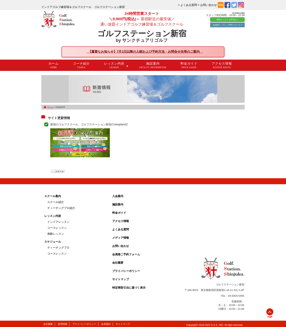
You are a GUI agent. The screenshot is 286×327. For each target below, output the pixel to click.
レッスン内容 (114, 65)
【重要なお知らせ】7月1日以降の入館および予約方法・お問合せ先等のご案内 (144, 51)
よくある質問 (120, 229)
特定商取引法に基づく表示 (129, 287)
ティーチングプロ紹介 (61, 208)
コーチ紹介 (81, 65)
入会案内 (117, 196)
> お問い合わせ (207, 5)
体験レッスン (55, 233)
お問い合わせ (120, 246)
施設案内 (152, 65)
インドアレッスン (58, 221)
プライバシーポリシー (126, 271)
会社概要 (117, 262)
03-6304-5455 (238, 13)
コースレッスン (57, 227)
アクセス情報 (222, 65)
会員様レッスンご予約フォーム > (227, 25)
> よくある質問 (187, 5)
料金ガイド (189, 65)
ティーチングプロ (58, 247)
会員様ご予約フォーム (126, 254)
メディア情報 (120, 237)
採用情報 (62, 324)
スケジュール (52, 241)
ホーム (53, 65)
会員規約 (106, 324)
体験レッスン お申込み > (227, 19)
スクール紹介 (55, 202)
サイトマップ (120, 279)
